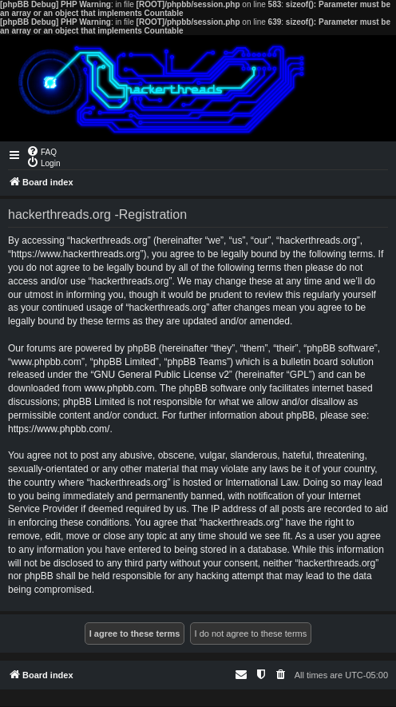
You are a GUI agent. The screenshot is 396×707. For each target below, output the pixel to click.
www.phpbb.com (119, 388)
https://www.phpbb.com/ (58, 429)
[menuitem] (41, 151)
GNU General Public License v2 (160, 374)
